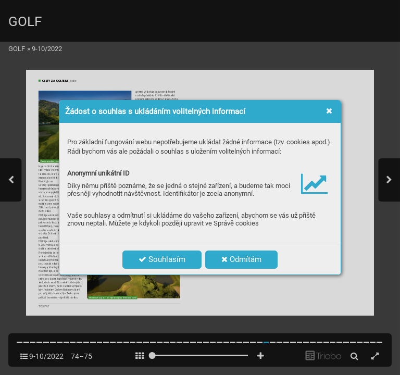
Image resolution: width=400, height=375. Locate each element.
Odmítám (241, 259)
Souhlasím (162, 259)
